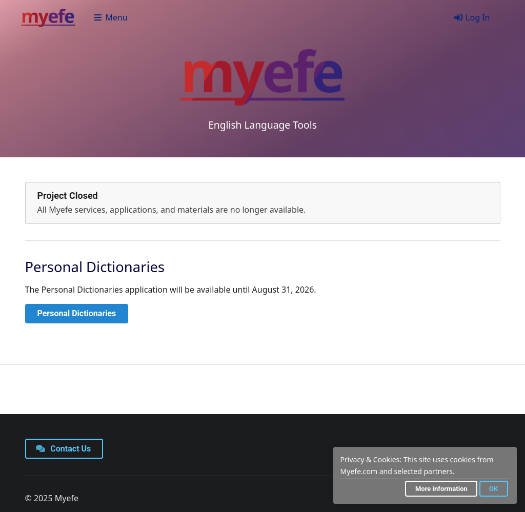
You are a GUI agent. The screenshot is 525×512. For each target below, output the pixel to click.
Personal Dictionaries (76, 313)
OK (493, 489)
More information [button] (441, 489)
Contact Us (63, 449)
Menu (110, 17)
